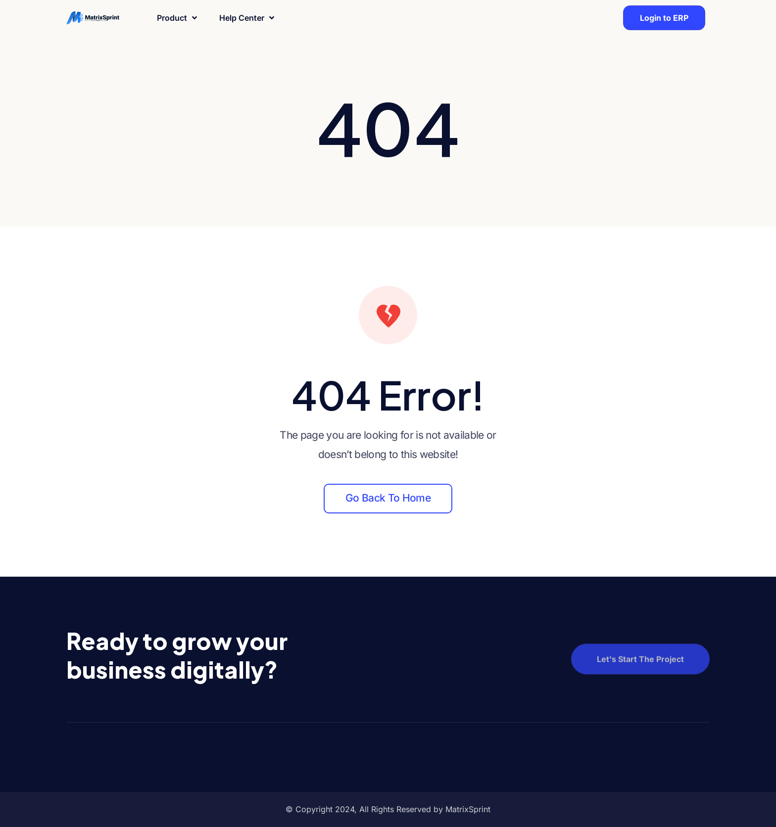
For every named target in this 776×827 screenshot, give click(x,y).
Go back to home (388, 498)
